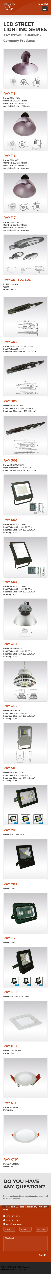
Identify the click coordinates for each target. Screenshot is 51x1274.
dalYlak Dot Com (19, 1270)
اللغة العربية (43, 4)
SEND (42, 1254)
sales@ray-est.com (14, 1224)
